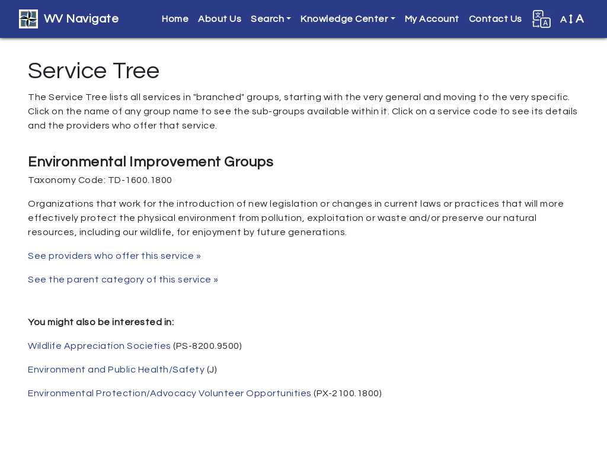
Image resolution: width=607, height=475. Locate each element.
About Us (219, 19)
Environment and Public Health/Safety (116, 369)
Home (175, 19)
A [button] (572, 19)
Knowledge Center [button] (344, 19)
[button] (541, 19)
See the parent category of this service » (123, 279)
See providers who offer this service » (114, 256)
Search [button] (267, 19)
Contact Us (495, 19)
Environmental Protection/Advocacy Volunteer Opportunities (170, 393)
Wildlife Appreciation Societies (99, 346)
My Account (432, 19)
